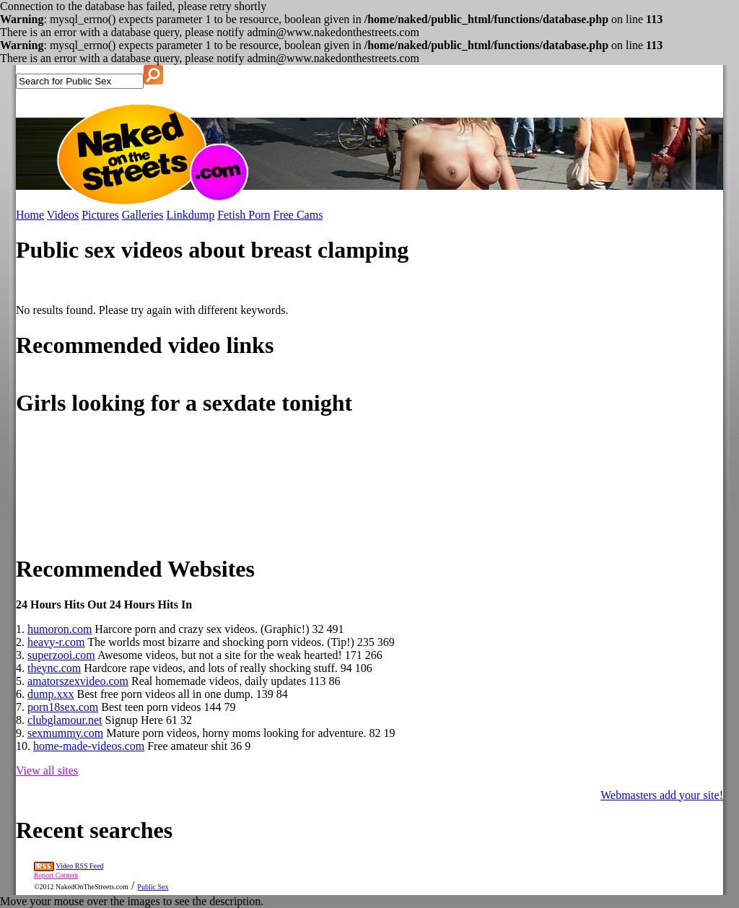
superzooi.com (61, 655)
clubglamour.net (64, 720)
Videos (63, 215)
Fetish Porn (243, 215)
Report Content (56, 875)
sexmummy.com (65, 733)
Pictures (100, 215)
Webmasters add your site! (661, 795)
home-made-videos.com (88, 746)
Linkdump (191, 215)
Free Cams (298, 215)
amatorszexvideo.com (77, 681)
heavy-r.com (56, 642)
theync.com (54, 668)
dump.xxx (50, 694)
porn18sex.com (62, 707)
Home (30, 215)
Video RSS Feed (79, 866)
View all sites (47, 770)
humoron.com (59, 629)
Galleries (143, 215)
